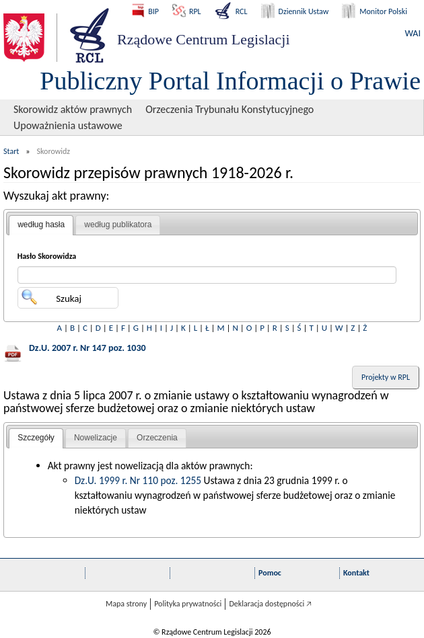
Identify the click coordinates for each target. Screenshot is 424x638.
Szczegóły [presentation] (36, 437)
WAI (413, 33)
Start (11, 151)
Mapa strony (126, 603)
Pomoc (269, 572)
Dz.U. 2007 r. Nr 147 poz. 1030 (87, 348)
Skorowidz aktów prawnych (72, 109)
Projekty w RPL (385, 377)
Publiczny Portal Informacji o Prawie (230, 81)
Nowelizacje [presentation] (95, 437)
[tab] (41, 225)
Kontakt (356, 572)
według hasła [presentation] (41, 224)
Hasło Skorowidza (47, 256)
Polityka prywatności (187, 603)
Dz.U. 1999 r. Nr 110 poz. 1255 (138, 480)
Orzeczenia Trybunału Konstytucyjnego (229, 109)
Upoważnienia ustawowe (67, 125)
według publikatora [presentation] (117, 224)
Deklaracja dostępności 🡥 (270, 603)
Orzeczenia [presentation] (157, 437)
